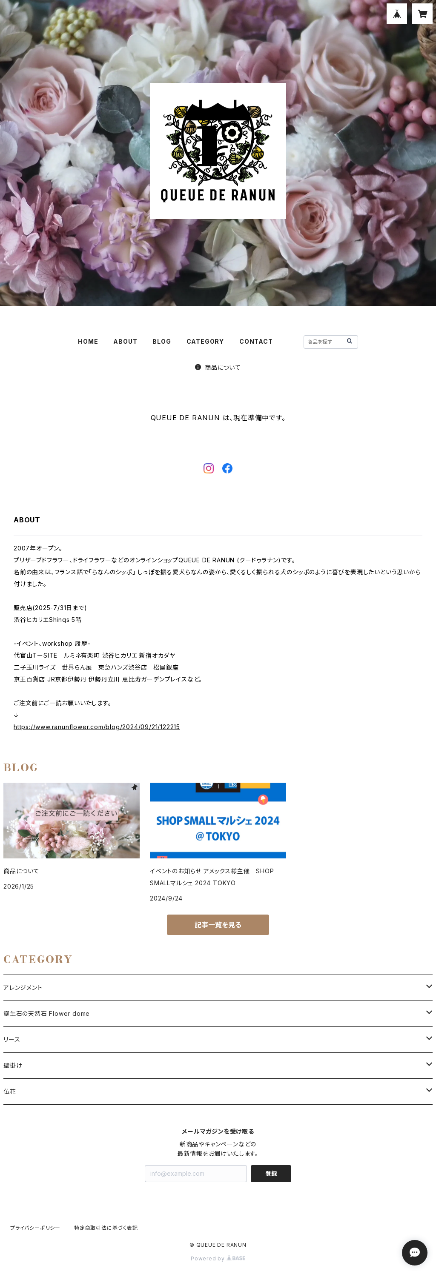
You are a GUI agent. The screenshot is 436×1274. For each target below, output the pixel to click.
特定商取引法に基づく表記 (106, 1228)
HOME (88, 341)
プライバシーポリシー (35, 1228)
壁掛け (12, 1065)
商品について (218, 367)
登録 (271, 1173)
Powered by (218, 1258)
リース (11, 1039)
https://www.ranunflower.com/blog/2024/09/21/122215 (97, 726)
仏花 (9, 1091)
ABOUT (125, 341)
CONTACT (256, 341)
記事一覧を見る (218, 925)
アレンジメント (23, 987)
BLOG (161, 341)
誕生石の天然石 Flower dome (46, 1013)
